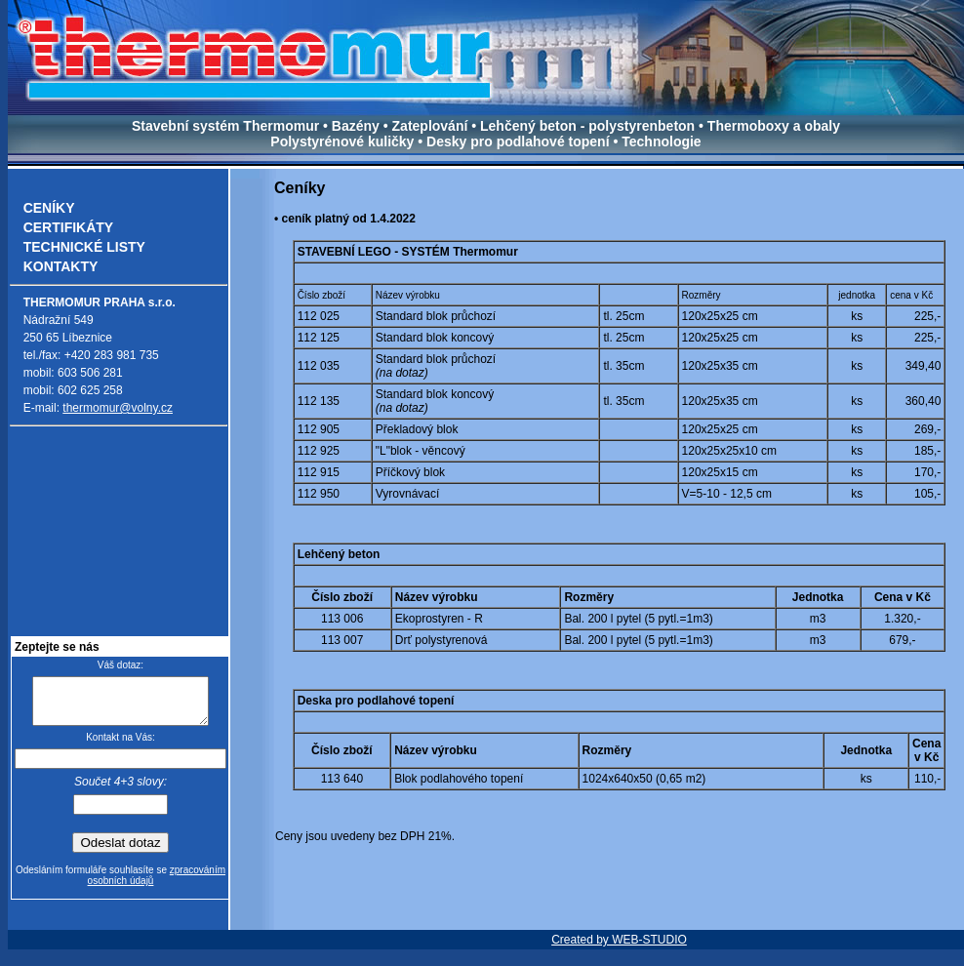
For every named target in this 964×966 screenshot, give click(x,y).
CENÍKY (49, 208)
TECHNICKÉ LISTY (84, 247)
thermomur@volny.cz (117, 408)
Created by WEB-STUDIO (619, 948)
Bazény (356, 126)
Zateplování (430, 126)
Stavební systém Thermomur (227, 126)
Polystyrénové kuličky (344, 141)
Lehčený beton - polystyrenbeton (589, 126)
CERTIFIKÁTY (68, 227)
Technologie (661, 141)
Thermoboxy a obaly (773, 126)
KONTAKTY (61, 266)
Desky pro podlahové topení (517, 141)
